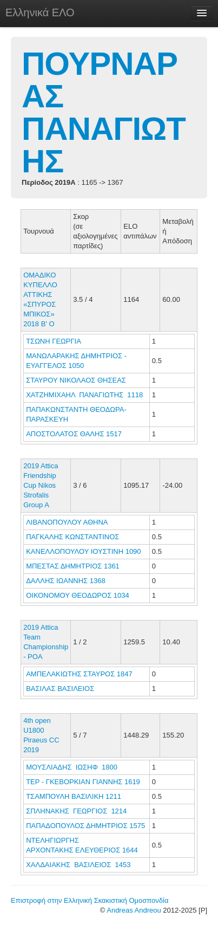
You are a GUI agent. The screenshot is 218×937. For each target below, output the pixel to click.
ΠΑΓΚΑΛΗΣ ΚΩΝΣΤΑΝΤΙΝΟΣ (73, 537)
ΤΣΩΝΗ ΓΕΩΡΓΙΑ (54, 341)
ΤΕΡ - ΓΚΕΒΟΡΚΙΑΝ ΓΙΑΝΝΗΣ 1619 (83, 782)
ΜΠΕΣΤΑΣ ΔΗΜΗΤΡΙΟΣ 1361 (73, 566)
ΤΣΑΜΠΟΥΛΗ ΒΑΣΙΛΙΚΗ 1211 (73, 796)
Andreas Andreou (134, 910)
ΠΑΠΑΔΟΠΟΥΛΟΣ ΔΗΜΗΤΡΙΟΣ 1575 (85, 826)
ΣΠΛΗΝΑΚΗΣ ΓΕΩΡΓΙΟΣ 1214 (76, 811)
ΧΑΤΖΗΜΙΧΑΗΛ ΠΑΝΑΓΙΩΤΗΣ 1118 (84, 395)
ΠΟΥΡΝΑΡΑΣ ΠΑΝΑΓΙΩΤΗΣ (104, 112)
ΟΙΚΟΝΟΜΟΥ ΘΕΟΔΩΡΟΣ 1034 (77, 595)
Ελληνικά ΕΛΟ (40, 12)
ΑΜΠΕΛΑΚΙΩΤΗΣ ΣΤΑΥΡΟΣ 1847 (79, 674)
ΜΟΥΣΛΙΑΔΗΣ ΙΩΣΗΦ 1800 (71, 767)
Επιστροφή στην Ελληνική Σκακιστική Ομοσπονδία (89, 900)
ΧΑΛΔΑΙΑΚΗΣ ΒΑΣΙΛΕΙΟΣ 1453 (78, 865)
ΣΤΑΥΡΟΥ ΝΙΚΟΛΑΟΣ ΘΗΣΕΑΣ (77, 380)
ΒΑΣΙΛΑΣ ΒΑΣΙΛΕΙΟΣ (61, 688)
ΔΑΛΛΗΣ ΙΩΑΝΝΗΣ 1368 (65, 581)
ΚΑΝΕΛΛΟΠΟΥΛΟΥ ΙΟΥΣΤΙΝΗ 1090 (83, 551)
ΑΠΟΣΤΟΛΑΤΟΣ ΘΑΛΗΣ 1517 (74, 434)
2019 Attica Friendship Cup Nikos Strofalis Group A (40, 485)
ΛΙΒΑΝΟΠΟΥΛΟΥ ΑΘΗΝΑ (67, 522)
